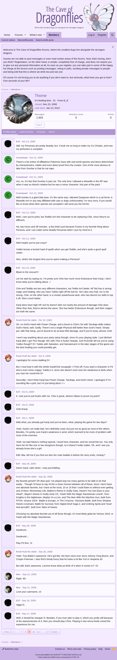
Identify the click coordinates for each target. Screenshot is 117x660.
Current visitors (8, 40)
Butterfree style (10, 649)
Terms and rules (74, 649)
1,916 (39, 117)
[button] (25, 35)
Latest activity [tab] (26, 131)
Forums (19, 35)
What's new (36, 35)
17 (48, 632)
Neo (18, 574)
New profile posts (25, 40)
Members (54, 35)
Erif (18, 141)
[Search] (112, 35)
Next (55, 632)
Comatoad (21, 157)
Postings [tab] (40, 131)
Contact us (60, 649)
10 (33, 632)
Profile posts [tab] (9, 131)
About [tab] (52, 131)
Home (7, 35)
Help (100, 649)
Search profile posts (45, 40)
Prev (7, 632)
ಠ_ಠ (66, 100)
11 (38, 632)
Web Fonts (55, 657)
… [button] (18, 632)
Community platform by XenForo (58, 655)
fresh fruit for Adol (26, 320)
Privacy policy (90, 649)
